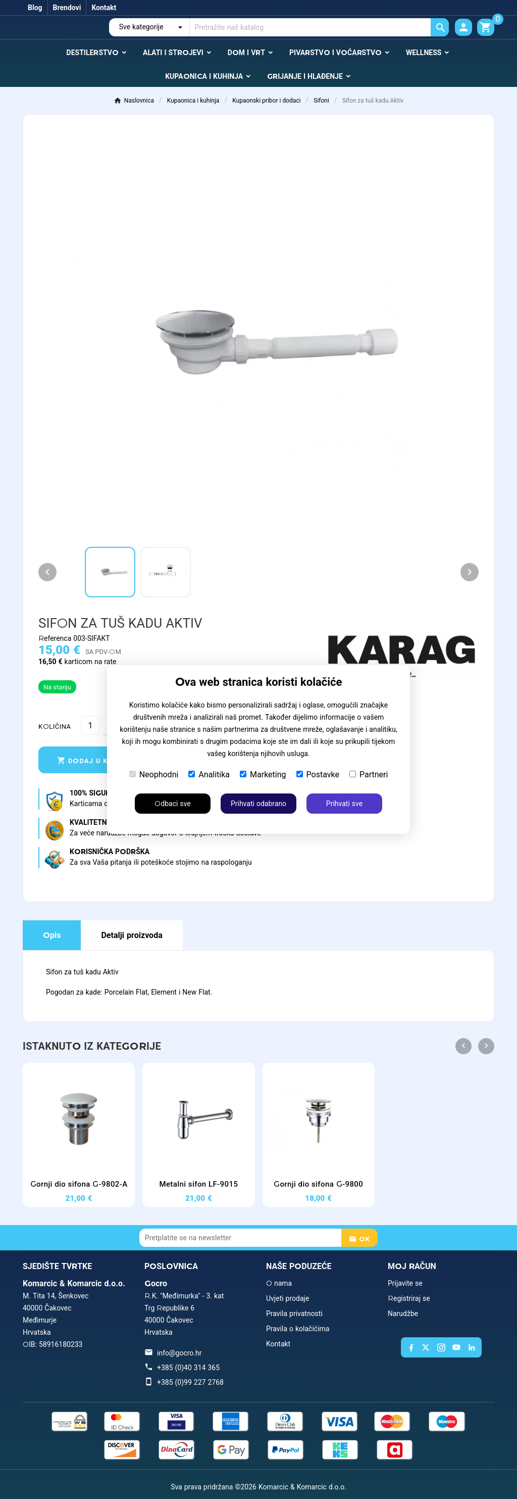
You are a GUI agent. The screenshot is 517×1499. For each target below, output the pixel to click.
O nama (279, 1283)
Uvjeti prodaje (287, 1298)
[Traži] (319, 27)
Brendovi (67, 7)
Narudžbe (403, 1313)
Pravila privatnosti (294, 1313)
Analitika (209, 774)
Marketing (263, 774)
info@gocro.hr (179, 1352)
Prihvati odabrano (258, 803)
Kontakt (103, 7)
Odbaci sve (172, 803)
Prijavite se (405, 1283)
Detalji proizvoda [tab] (131, 935)
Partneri (368, 774)
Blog (35, 7)
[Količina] (90, 725)
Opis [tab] (52, 935)
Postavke (317, 774)
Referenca (55, 638)
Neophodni (154, 774)
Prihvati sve (344, 803)
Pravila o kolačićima (297, 1328)
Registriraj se (409, 1298)
